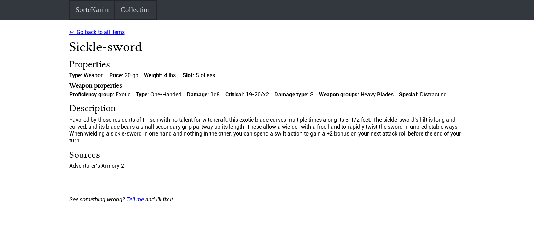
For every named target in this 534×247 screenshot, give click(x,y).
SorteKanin (92, 9)
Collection (136, 9)
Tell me (135, 199)
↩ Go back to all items (97, 32)
